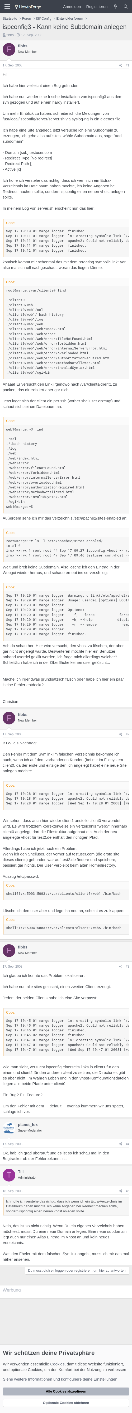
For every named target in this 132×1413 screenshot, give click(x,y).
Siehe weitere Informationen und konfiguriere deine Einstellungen (60, 1379)
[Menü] (7, 6)
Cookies (57, 1364)
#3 (127, 966)
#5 (127, 1191)
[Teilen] (120, 65)
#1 (127, 65)
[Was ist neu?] (115, 6)
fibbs (10, 35)
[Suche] (126, 6)
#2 (127, 734)
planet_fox (28, 1124)
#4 (127, 1144)
